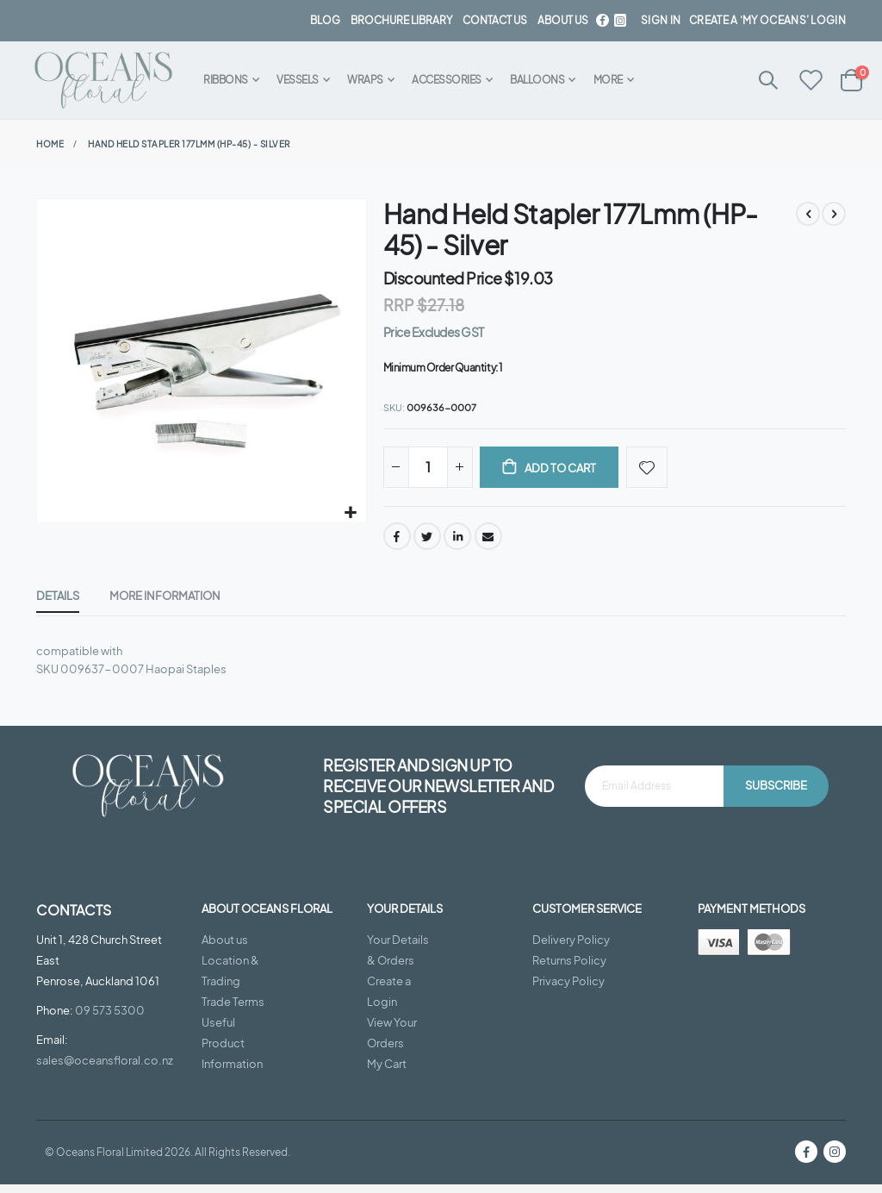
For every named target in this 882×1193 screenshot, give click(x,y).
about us (562, 20)
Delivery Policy (571, 948)
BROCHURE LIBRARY (401, 20)
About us (225, 948)
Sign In (660, 20)
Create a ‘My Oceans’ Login (767, 20)
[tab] (57, 601)
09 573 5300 (110, 1019)
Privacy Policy (568, 989)
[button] (351, 513)
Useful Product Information (232, 1051)
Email (488, 540)
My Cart (387, 1072)
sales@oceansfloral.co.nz (104, 1069)
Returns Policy (569, 969)
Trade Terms (233, 1010)
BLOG (325, 20)
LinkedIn (457, 540)
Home (50, 144)
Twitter (427, 540)
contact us (495, 20)
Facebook (397, 540)
